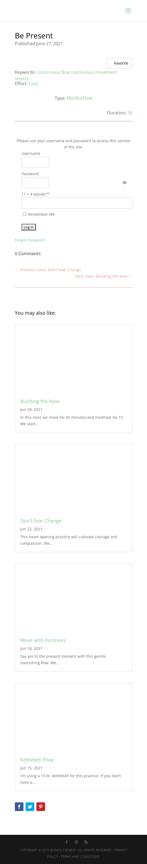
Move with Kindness (43, 640)
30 (130, 113)
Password (30, 173)
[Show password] (124, 182)
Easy (33, 84)
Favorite (118, 63)
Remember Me (39, 214)
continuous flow (53, 72)
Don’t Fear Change (40, 520)
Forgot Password (30, 239)
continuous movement (94, 72)
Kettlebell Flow (36, 759)
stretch (22, 79)
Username (31, 153)
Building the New (39, 401)
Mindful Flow (79, 98)
